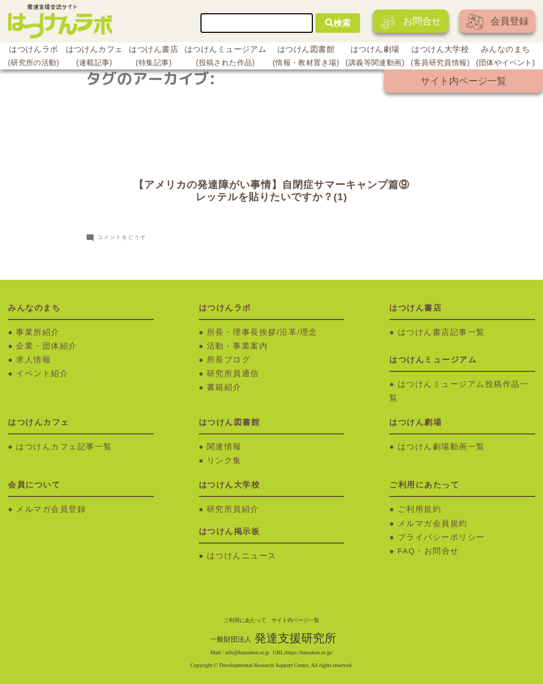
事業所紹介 (38, 332)
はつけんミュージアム (225, 57)
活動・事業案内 (237, 346)
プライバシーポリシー (441, 537)
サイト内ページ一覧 (463, 81)
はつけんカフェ (94, 57)
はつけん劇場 (375, 57)
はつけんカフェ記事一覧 (64, 446)
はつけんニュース (242, 556)
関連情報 (224, 446)
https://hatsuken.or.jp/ (308, 652)
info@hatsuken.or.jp (247, 652)
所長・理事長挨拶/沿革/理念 (262, 332)
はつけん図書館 (306, 57)
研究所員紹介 (233, 509)
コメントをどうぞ (122, 237)
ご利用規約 (420, 509)
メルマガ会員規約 (433, 523)
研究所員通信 (233, 373)
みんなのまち (505, 57)
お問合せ (410, 22)
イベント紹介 (42, 373)
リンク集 (224, 460)
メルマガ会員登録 (51, 509)
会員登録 (497, 22)
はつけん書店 (153, 57)
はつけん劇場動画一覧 (441, 446)
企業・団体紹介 (46, 346)
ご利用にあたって (245, 620)
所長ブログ (229, 360)
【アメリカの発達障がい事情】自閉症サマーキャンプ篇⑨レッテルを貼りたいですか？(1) (271, 190)
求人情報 (33, 360)
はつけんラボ (33, 57)
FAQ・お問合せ (428, 551)
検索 (338, 23)
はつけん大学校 (440, 57)
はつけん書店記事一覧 (441, 332)
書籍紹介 (224, 387)
